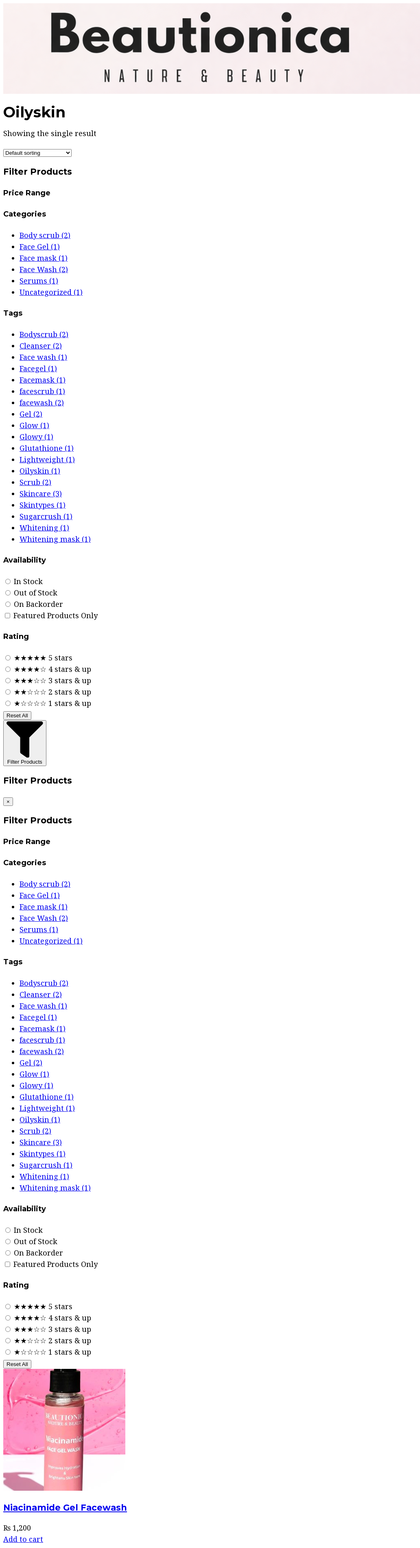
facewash (42, 402)
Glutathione (47, 448)
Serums (39, 281)
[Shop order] (37, 153)
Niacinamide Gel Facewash (65, 1508)
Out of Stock (31, 593)
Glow (34, 425)
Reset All (17, 715)
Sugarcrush (46, 516)
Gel (31, 414)
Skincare (41, 493)
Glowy (36, 437)
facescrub (42, 391)
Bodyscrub (44, 334)
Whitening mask (55, 539)
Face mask (44, 258)
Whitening (44, 528)
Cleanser (41, 346)
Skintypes (43, 505)
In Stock (24, 581)
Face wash (43, 357)
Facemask (43, 380)
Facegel (38, 368)
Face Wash (44, 269)
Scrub (35, 482)
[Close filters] (8, 801)
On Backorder (34, 604)
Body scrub (45, 235)
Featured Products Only (51, 615)
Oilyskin (40, 471)
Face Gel (40, 246)
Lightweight (47, 459)
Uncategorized (51, 292)
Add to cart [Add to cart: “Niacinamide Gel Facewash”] (23, 1539)
